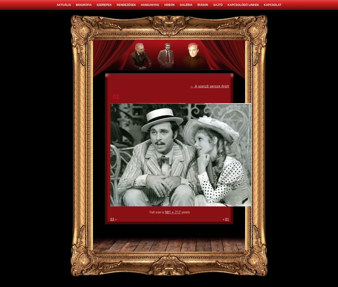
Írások (202, 5)
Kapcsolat (272, 5)
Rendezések (126, 5)
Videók (169, 5)
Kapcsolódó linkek (243, 5)
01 (227, 219)
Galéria (186, 5)
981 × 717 (173, 212)
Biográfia (84, 5)
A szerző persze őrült (209, 86)
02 (116, 96)
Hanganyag (150, 5)
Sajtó (218, 5)
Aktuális (64, 5)
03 (112, 219)
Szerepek (104, 5)
